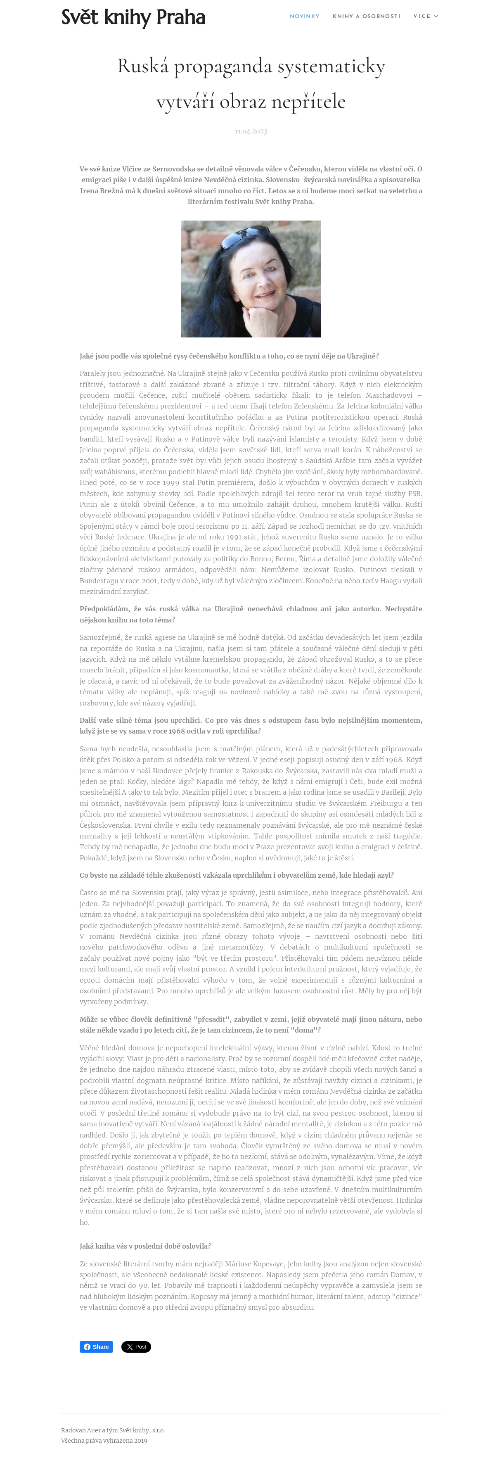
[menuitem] (295, 17)
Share (96, 1347)
